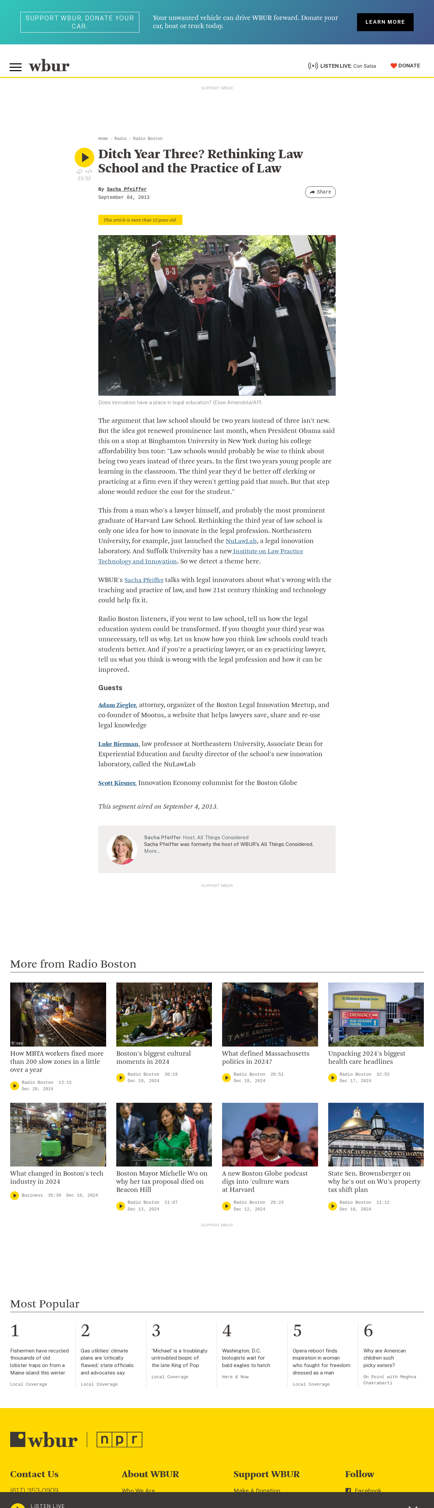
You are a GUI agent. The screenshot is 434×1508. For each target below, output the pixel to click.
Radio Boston (147, 141)
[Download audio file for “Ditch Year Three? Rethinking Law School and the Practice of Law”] (79, 174)
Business (32, 1198)
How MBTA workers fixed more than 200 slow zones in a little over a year (57, 1064)
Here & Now (235, 1379)
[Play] (14, 1088)
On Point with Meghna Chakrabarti (389, 1382)
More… (152, 853)
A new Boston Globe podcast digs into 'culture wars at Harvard (265, 1184)
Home (103, 141)
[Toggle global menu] (16, 69)
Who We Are (138, 1493)
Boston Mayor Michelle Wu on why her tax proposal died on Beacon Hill (162, 1184)
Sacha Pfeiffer (127, 192)
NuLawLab (242, 544)
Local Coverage (28, 1386)
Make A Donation (257, 1493)
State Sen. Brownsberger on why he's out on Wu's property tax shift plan (374, 1184)
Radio (121, 141)
